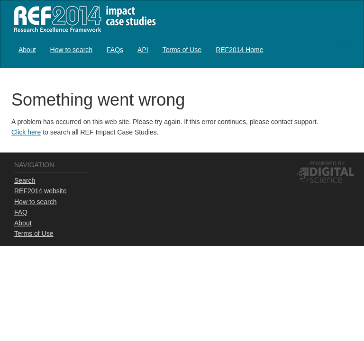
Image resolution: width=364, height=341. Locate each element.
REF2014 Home (239, 50)
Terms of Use (182, 50)
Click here (26, 132)
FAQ (20, 212)
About (27, 50)
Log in (344, 46)
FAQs (115, 50)
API (142, 50)
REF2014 (82, 18)
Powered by (327, 163)
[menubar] (141, 49)
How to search (71, 50)
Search (24, 180)
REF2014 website (40, 191)
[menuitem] (27, 49)
